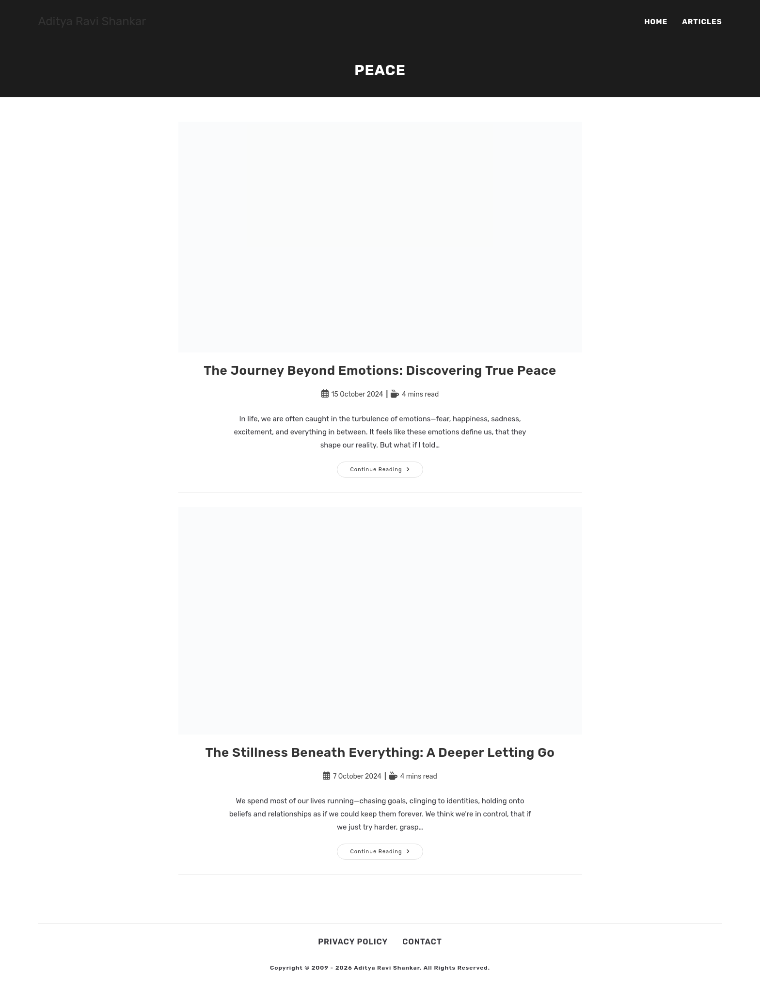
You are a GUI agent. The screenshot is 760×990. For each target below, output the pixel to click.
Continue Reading (386, 471)
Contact (422, 941)
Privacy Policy (353, 941)
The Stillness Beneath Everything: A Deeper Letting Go (379, 752)
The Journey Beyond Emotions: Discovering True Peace (380, 370)
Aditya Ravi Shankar (92, 21)
